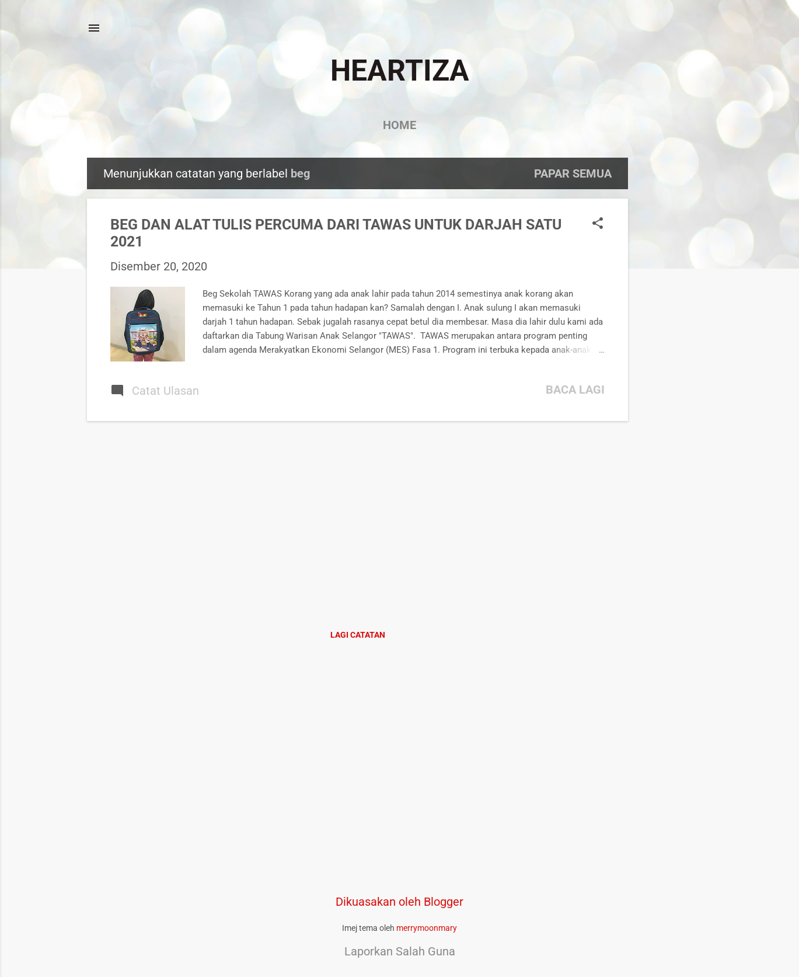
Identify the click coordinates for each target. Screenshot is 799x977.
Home (399, 125)
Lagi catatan (357, 634)
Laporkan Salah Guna (399, 951)
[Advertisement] (674, 333)
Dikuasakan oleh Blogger (399, 902)
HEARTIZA (399, 71)
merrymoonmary (426, 928)
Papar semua (573, 173)
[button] (598, 224)
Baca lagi (575, 390)
